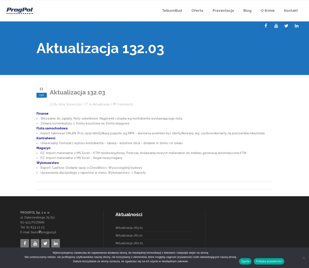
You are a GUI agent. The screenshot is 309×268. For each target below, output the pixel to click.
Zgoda (245, 261)
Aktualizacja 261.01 (129, 235)
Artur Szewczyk (69, 104)
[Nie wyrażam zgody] (303, 258)
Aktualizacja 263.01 (129, 227)
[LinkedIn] (296, 25)
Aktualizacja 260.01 (129, 243)
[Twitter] (286, 25)
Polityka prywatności (269, 261)
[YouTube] (276, 25)
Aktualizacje (101, 104)
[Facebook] (265, 25)
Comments (125, 104)
